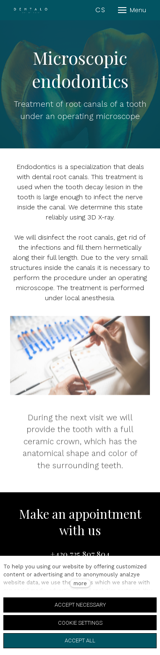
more (80, 583)
